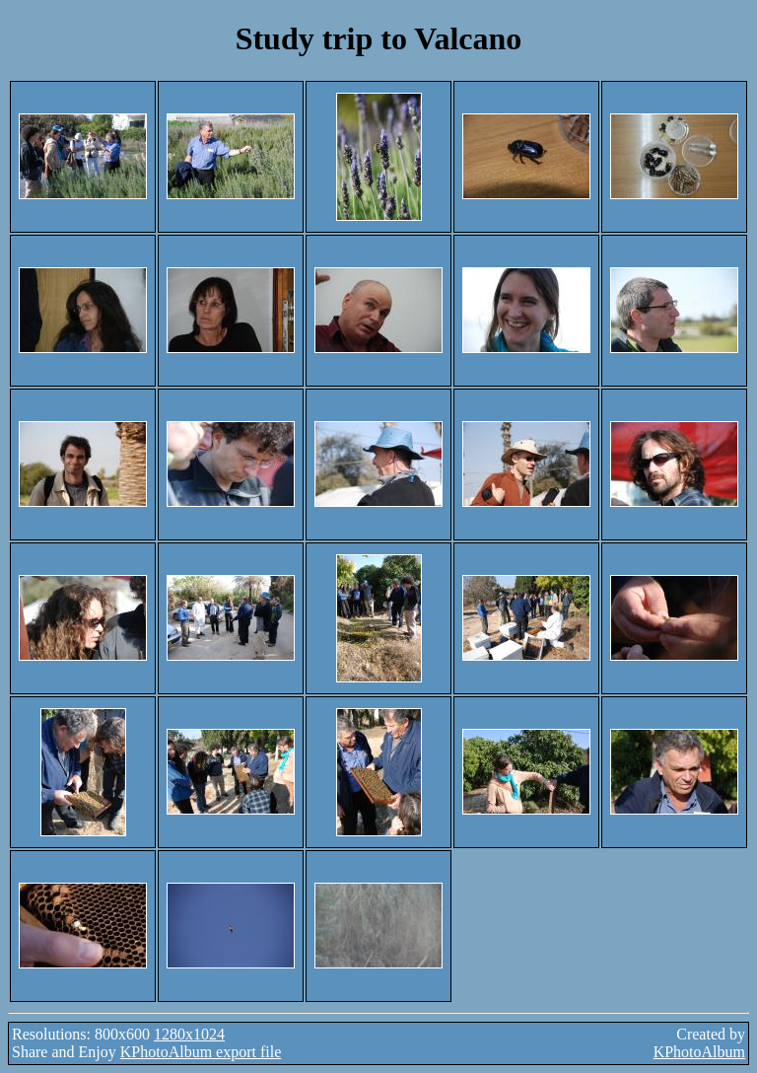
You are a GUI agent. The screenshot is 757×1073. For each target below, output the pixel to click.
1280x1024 (189, 1034)
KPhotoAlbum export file (201, 1051)
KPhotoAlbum (699, 1051)
